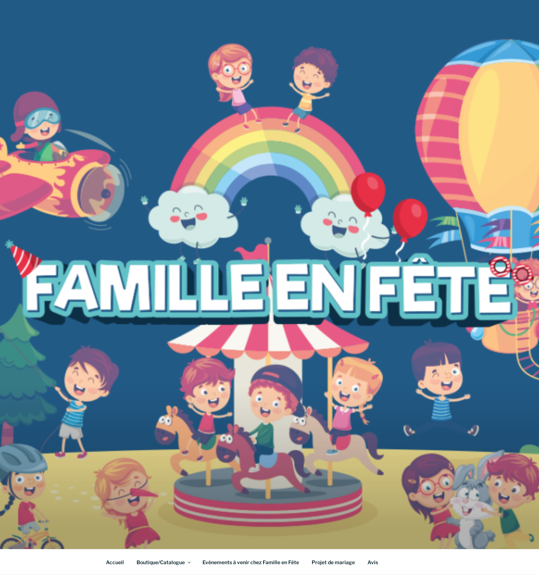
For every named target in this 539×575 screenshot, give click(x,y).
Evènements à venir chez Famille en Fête (250, 562)
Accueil (115, 562)
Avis (373, 562)
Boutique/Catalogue (164, 562)
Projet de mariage (333, 562)
